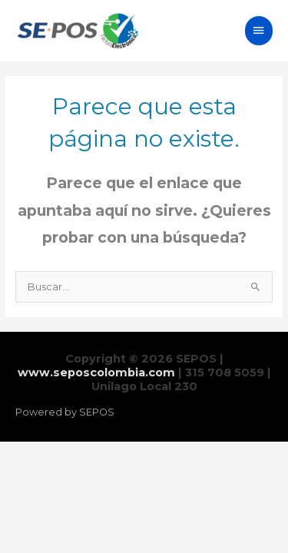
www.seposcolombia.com (96, 372)
